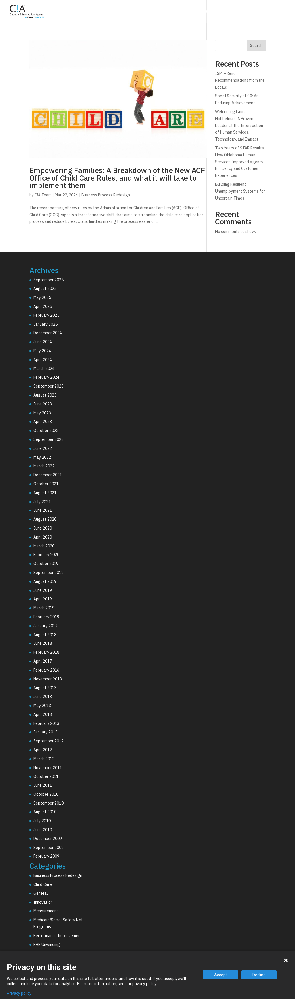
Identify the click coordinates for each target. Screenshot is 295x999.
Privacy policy (19, 993)
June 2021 (42, 510)
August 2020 (44, 519)
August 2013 (44, 687)
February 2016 (46, 670)
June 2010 (42, 829)
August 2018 (44, 634)
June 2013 (42, 696)
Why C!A (226, 12)
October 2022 (45, 430)
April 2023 (42, 421)
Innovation (43, 902)
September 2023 (48, 386)
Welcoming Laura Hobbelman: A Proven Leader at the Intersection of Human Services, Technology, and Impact (239, 125)
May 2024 (42, 350)
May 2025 (42, 297)
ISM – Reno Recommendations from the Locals (240, 80)
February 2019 (46, 616)
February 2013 (46, 723)
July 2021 (42, 501)
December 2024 (47, 332)
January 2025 (45, 324)
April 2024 (42, 359)
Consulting (154, 12)
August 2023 (44, 395)
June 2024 (42, 341)
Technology (191, 12)
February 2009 (46, 856)
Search (256, 45)
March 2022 (43, 466)
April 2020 (42, 537)
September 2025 (48, 280)
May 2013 (42, 705)
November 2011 (47, 767)
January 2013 (45, 732)
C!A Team (43, 195)
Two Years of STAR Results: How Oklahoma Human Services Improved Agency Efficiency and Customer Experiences (240, 161)
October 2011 (45, 776)
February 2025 (46, 315)
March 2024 (43, 368)
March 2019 (43, 608)
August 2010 (44, 811)
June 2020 (42, 528)
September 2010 (48, 803)
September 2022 (48, 439)
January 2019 (45, 625)
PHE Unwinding (46, 944)
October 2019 (45, 563)
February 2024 (46, 377)
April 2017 (42, 661)
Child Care (42, 884)
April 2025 (42, 306)
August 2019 (44, 581)
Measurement (45, 910)
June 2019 (42, 590)
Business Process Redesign (105, 195)
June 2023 (42, 404)
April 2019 (42, 599)
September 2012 (48, 741)
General (40, 893)
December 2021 (47, 474)
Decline (259, 975)
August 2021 (44, 492)
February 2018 (46, 652)
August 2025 (44, 288)
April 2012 (42, 749)
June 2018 (42, 643)
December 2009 (47, 838)
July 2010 (42, 820)
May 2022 (42, 457)
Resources (259, 12)
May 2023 (42, 413)
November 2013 (47, 679)
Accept (220, 975)
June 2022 (42, 448)
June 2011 (42, 785)
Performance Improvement (57, 935)
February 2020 (46, 554)
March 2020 (43, 546)
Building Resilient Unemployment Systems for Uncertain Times (240, 191)
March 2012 (43, 758)
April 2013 (42, 714)
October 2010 (45, 794)
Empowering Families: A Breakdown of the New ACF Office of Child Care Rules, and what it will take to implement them (117, 177)
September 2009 (48, 847)
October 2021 (45, 483)
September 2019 (48, 572)
